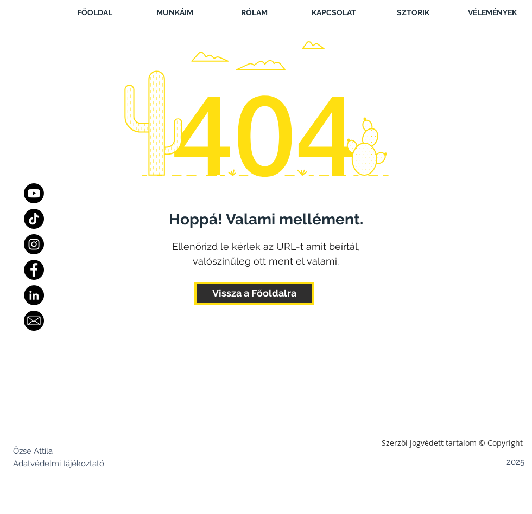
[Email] (34, 321)
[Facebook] (34, 270)
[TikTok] (34, 219)
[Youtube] (34, 193)
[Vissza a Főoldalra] (254, 293)
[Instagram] (34, 244)
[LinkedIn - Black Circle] (34, 295)
